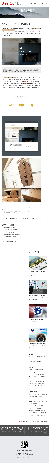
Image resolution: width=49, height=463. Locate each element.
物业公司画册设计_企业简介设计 (36, 378)
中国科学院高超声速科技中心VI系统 (37, 343)
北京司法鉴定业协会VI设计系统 (36, 319)
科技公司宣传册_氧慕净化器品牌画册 (37, 374)
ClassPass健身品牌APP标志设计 (36, 405)
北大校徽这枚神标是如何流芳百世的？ (10, 241)
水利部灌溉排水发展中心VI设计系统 (37, 271)
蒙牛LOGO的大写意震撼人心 (8, 232)
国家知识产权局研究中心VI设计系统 (37, 295)
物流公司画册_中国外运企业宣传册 (36, 372)
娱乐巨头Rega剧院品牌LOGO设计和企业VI (38, 394)
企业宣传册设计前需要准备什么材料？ (37, 369)
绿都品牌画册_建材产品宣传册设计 (36, 385)
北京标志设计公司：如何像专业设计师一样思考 (39, 415)
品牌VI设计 (37, 3)
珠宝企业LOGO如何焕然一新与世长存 (14, 218)
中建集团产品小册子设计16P (35, 361)
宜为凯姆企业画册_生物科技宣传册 (36, 383)
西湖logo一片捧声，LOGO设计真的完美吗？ (38, 401)
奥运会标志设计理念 (33, 403)
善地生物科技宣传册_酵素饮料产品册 (37, 381)
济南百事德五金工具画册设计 (35, 408)
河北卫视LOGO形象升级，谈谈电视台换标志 (38, 398)
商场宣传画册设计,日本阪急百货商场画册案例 (38, 376)
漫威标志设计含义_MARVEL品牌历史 (37, 356)
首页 (31, 3)
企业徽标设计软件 (29, 81)
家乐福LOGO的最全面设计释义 (8, 227)
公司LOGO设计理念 (30, 421)
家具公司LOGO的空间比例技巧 (8, 239)
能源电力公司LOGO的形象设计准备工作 (34, 218)
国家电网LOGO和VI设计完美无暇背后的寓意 (11, 234)
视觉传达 (44, 3)
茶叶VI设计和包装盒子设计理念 (35, 396)
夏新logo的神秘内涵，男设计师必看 (9, 229)
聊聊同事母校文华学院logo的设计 (9, 236)
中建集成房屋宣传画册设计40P (35, 359)
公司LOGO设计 (35, 31)
